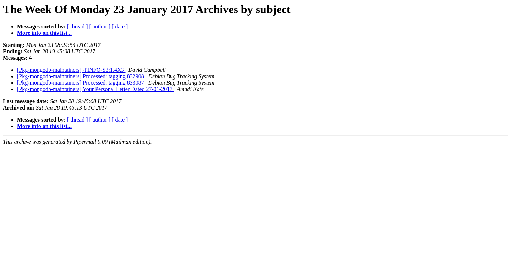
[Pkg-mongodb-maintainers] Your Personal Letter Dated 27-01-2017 (95, 89)
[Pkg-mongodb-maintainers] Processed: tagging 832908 (81, 76)
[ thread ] (77, 26)
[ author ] (100, 26)
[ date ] (120, 26)
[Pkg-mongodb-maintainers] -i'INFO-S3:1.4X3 (71, 70)
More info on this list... (44, 33)
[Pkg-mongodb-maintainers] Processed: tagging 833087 (81, 83)
